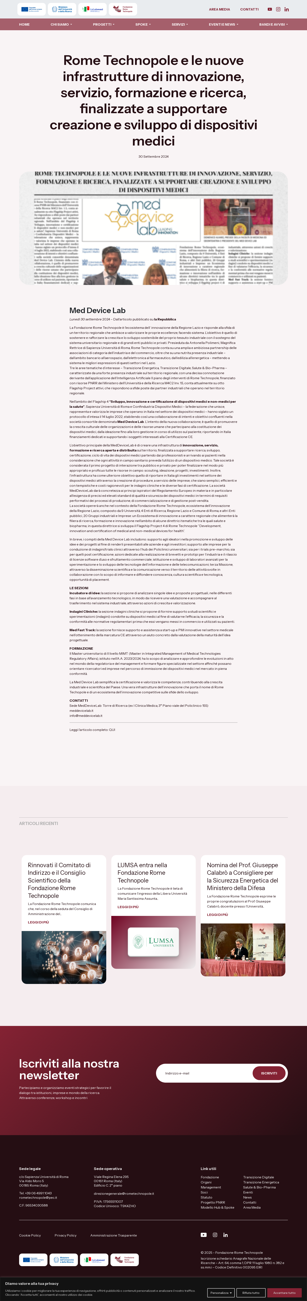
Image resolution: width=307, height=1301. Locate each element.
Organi (206, 1182)
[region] (153, 1289)
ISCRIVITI (269, 1073)
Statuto (206, 1197)
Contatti (249, 1202)
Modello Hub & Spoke (217, 1207)
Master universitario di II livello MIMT (100, 653)
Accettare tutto (284, 1293)
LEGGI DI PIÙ (38, 922)
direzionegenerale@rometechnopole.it (124, 1193)
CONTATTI (249, 9)
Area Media (252, 1207)
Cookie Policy (30, 1235)
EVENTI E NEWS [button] (222, 24)
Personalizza (219, 1293)
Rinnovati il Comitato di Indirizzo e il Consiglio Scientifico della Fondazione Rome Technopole (59, 880)
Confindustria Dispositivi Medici (157, 406)
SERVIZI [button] (178, 24)
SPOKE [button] (141, 24)
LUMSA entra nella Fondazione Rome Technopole (142, 873)
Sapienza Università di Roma (108, 406)
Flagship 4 (101, 401)
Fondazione (210, 1177)
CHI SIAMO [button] (60, 24)
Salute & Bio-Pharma (259, 1187)
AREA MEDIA (219, 9)
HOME (24, 24)
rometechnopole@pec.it (38, 1197)
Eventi (248, 1192)
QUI (112, 730)
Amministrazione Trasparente (113, 1235)
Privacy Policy (65, 1235)
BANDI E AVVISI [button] (272, 24)
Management (211, 1187)
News (247, 1197)
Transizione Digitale (258, 1177)
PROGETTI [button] (102, 24)
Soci (204, 1192)
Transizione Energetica (261, 1182)
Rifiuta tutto (251, 1293)
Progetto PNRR (213, 1202)
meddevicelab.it (81, 710)
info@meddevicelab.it (86, 715)
